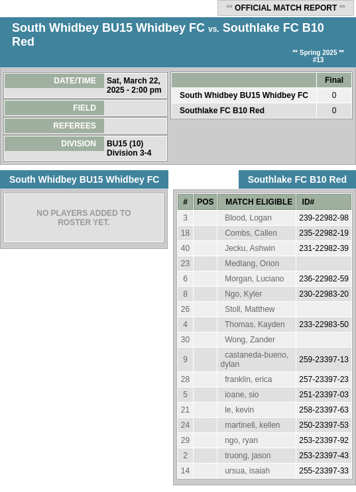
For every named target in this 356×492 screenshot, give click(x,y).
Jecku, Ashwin (250, 248)
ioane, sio (242, 394)
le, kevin (239, 410)
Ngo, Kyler (243, 294)
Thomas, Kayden (255, 324)
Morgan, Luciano (254, 278)
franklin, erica (248, 379)
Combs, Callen (251, 233)
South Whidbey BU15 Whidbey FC (108, 27)
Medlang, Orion (252, 263)
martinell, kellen (252, 425)
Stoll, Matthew (249, 309)
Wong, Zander (250, 339)
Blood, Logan (248, 217)
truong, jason (247, 455)
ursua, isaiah (247, 470)
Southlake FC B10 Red (222, 110)
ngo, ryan (241, 440)
